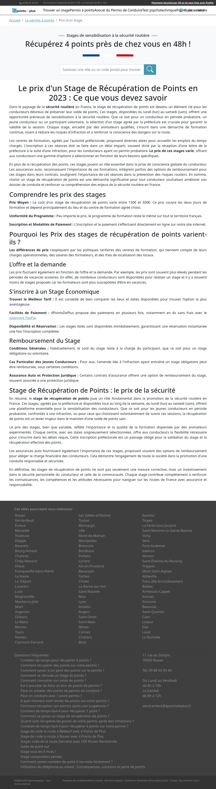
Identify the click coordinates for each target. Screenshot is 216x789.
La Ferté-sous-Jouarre (159, 525)
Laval (146, 632)
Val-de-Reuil (24, 520)
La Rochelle (151, 637)
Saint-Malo (87, 622)
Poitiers (85, 556)
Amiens (84, 606)
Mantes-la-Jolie (26, 601)
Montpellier (88, 540)
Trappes (148, 566)
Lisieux (147, 622)
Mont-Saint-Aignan (157, 571)
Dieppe (20, 540)
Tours (19, 632)
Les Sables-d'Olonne (95, 515)
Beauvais (149, 606)
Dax (145, 627)
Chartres (21, 556)
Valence (148, 551)
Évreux (20, 525)
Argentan (22, 611)
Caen (146, 617)
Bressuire (86, 545)
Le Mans (21, 622)
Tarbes (84, 576)
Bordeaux (86, 551)
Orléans (21, 617)
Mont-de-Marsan (92, 535)
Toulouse (22, 535)
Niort (19, 606)
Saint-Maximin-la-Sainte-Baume (167, 530)
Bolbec (147, 586)
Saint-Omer (88, 617)
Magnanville (24, 596)
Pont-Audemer (153, 545)
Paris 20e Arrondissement (162, 581)
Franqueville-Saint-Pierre (34, 571)
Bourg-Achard (26, 551)
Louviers (21, 586)
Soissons (149, 601)
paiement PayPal (22, 318)
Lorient (84, 561)
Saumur (148, 515)
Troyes (147, 520)
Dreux (19, 566)
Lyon (82, 601)
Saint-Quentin (153, 611)
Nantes (20, 637)
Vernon (148, 556)
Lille (82, 530)
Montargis (87, 525)
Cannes (84, 632)
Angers (84, 611)
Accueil (14, 20)
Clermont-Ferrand (29, 642)
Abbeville (149, 576)
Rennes (21, 627)
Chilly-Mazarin (26, 561)
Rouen (20, 515)
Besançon (86, 571)
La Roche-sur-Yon (92, 586)
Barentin (21, 545)
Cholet (84, 581)
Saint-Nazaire (89, 591)
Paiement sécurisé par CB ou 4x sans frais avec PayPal (182, 2)
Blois (82, 642)
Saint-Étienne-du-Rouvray (162, 561)
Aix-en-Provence (91, 566)
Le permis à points (39, 20)
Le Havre (22, 576)
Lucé (18, 591)
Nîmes (84, 627)
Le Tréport (23, 581)
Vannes (148, 596)
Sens (146, 540)
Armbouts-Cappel (156, 591)
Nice (82, 596)
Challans (85, 637)
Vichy (146, 535)
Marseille (22, 530)
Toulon (84, 520)
